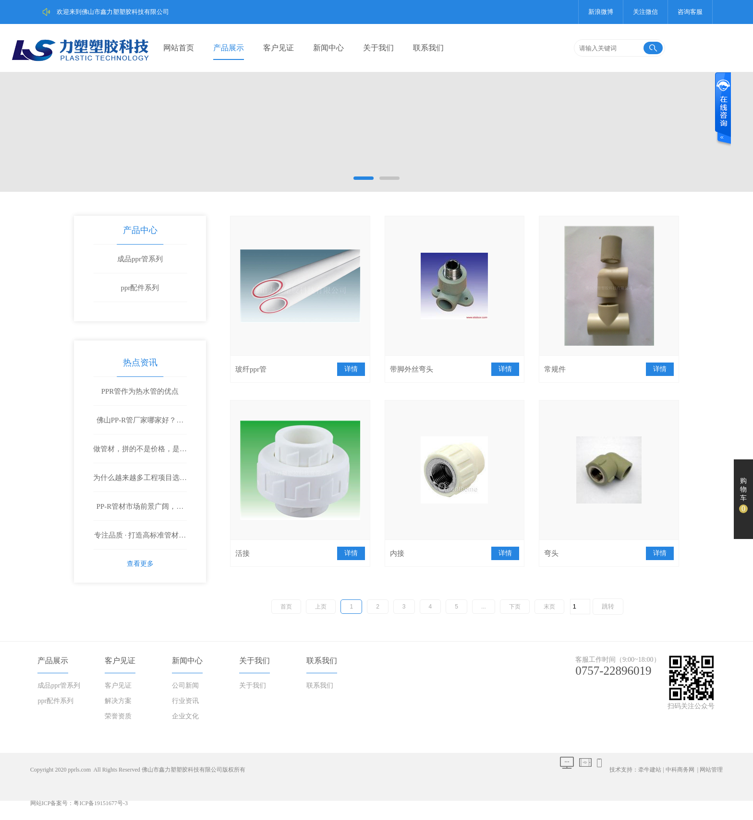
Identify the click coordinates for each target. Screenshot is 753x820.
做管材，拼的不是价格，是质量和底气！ (140, 454)
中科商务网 (680, 769)
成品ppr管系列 (140, 259)
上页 (321, 606)
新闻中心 (328, 48)
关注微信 (645, 11)
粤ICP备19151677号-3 (100, 803)
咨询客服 (690, 11)
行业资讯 (185, 700)
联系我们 (428, 48)
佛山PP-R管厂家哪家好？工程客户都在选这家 (140, 425)
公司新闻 (185, 685)
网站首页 (178, 48)
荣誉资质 (118, 716)
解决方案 (118, 700)
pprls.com (79, 769)
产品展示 (228, 48)
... (483, 606)
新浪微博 (600, 11)
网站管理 (711, 769)
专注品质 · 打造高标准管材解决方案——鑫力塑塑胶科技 (140, 540)
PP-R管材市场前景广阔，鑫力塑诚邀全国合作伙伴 (140, 512)
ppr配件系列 (140, 288)
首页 (286, 606)
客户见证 (278, 48)
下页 (515, 606)
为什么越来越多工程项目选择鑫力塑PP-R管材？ (140, 483)
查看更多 (140, 563)
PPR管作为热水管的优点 (140, 391)
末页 (549, 606)
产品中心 (140, 230)
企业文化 (185, 716)
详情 (351, 369)
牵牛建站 (649, 769)
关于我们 (378, 48)
